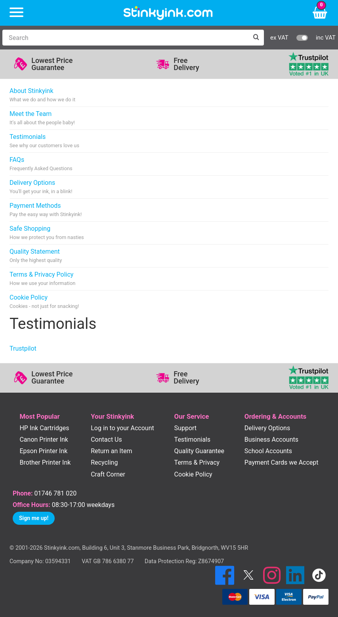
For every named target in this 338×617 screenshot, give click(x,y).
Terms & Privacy (197, 462)
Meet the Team (42, 118)
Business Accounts (271, 439)
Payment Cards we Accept (281, 462)
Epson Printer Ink (43, 451)
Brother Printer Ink (45, 462)
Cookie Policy (44, 302)
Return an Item (111, 451)
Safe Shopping (47, 233)
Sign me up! (33, 518)
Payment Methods (46, 210)
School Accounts (268, 451)
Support (185, 428)
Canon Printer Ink (43, 439)
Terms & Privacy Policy (42, 279)
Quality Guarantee (199, 451)
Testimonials (44, 141)
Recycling (104, 462)
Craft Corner (108, 474)
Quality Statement (36, 256)
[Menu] (16, 13)
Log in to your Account (122, 428)
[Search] (125, 38)
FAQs (41, 164)
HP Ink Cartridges (44, 428)
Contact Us (106, 439)
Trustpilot (23, 348)
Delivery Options (41, 187)
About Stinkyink (42, 95)
